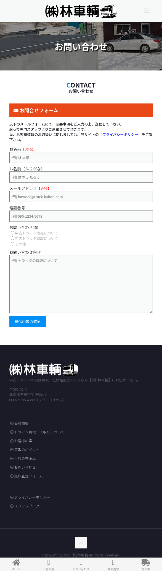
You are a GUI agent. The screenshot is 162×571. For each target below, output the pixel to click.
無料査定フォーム (28, 476)
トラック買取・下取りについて (39, 432)
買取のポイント (26, 449)
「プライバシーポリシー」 (120, 134)
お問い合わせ (25, 467)
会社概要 (21, 423)
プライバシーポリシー (32, 497)
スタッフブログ (26, 506)
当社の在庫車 (25, 458)
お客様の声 (23, 440)
